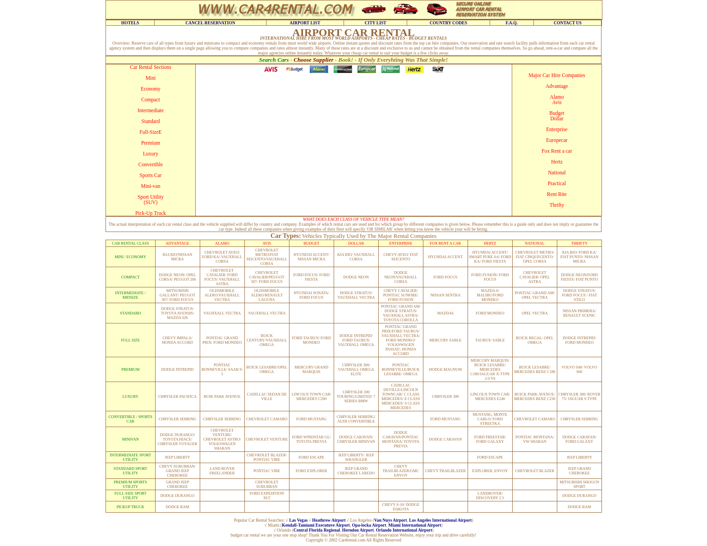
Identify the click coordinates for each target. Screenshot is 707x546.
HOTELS (130, 22)
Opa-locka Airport (369, 525)
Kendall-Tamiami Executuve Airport (315, 525)
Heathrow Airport (328, 520)
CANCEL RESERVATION (210, 22)
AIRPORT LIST (304, 22)
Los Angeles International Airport (440, 520)
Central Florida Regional (317, 530)
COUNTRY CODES (448, 22)
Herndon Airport (358, 530)
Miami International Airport (414, 525)
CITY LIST (375, 22)
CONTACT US (568, 22)
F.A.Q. (511, 22)
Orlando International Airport (404, 530)
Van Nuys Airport (390, 520)
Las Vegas (298, 520)
